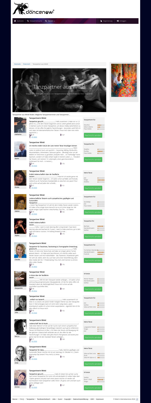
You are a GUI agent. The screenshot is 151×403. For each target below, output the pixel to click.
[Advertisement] (75, 43)
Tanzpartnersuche (36, 21)
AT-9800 (34, 137)
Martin (17, 158)
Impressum (100, 399)
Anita (16, 363)
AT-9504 (34, 236)
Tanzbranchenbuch (43, 399)
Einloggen (123, 21)
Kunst (60, 399)
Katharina (18, 134)
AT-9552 (34, 291)
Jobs (54, 399)
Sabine (17, 211)
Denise (17, 387)
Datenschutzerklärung (80, 399)
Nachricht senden (93, 135)
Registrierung (107, 21)
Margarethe (19, 288)
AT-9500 (34, 166)
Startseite (20, 21)
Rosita (17, 187)
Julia (16, 312)
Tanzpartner (30, 399)
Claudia (17, 259)
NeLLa (17, 336)
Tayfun (17, 235)
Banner (14, 399)
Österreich (26, 64)
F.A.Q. (22, 399)
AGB (92, 399)
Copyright (67, 399)
